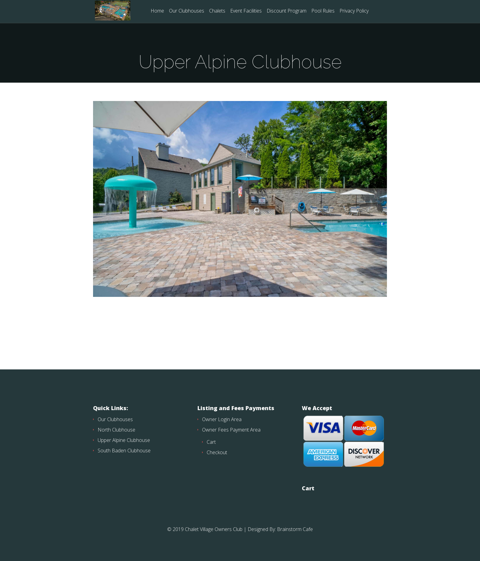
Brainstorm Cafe (295, 529)
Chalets (217, 11)
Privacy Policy (354, 11)
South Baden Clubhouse (124, 450)
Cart (211, 442)
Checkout (217, 452)
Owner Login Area (222, 419)
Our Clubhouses (186, 11)
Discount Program (286, 11)
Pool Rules (323, 11)
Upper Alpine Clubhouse (124, 440)
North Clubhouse (116, 429)
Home (157, 11)
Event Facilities (246, 11)
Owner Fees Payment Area (231, 429)
